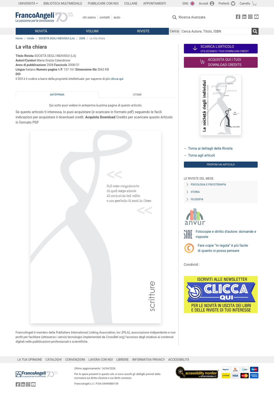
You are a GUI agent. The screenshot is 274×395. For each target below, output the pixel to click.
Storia (195, 191)
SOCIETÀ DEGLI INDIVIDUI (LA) (57, 38)
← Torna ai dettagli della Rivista (208, 148)
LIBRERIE (122, 359)
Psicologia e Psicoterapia (208, 184)
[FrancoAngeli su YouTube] (256, 17)
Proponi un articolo (221, 164)
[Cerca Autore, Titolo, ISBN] (215, 31)
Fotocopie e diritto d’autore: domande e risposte (226, 234)
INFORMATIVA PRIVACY (148, 359)
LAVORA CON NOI (101, 359)
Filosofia (197, 199)
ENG (185, 3)
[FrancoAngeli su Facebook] (238, 17)
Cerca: (175, 31)
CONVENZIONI (75, 359)
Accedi (203, 3)
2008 (82, 38)
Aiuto (117, 17)
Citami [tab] (137, 94)
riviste (30, 38)
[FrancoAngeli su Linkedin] (244, 17)
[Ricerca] (255, 31)
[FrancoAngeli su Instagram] (250, 17)
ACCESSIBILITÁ (178, 359)
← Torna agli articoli (199, 155)
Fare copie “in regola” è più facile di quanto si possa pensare (223, 248)
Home (19, 38)
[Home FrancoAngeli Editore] (44, 17)
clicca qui (117, 79)
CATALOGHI (53, 359)
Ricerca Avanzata (192, 17)
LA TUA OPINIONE (29, 359)
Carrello (245, 3)
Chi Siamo (89, 17)
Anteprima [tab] (57, 94)
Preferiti (224, 3)
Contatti (104, 17)
